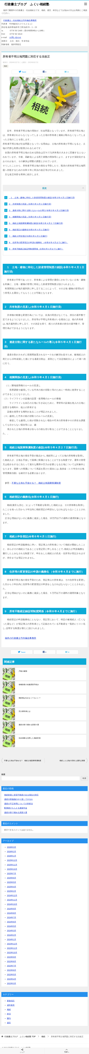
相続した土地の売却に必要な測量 (72, 761)
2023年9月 (11, 957)
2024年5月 (11, 926)
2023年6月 (11, 970)
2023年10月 (12, 952)
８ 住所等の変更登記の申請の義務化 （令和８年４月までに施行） (38, 242)
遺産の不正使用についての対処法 (18, 804)
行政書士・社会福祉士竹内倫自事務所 (20, 20)
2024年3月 (11, 930)
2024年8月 (11, 913)
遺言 (9, 1023)
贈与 (9, 1018)
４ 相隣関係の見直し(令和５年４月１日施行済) (30, 217)
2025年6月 (11, 878)
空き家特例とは (25, 711)
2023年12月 (12, 944)
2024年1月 (11, 939)
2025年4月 (11, 887)
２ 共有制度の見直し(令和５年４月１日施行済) (30, 204)
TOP (20, 1036)
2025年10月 (12, 869)
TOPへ (66, 1051)
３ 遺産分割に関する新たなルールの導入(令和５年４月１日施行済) (39, 210)
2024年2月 (11, 935)
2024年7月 (11, 917)
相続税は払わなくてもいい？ (30, 698)
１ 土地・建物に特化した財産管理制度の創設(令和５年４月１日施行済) (42, 197)
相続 (5, 66)
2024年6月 (11, 922)
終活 (9, 1014)
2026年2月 (11, 851)
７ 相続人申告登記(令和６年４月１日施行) (28, 236)
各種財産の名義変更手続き (29, 685)
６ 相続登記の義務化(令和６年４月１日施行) (29, 230)
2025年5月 (11, 882)
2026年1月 (11, 856)
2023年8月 (11, 961)
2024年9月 (11, 909)
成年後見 (11, 1005)
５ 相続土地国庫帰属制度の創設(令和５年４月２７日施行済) (36, 223)
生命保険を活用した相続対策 (30, 738)
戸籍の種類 (23, 671)
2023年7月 (11, 966)
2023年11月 (12, 948)
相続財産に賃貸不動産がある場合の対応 (21, 795)
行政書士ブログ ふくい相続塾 (26, 4)
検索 (3, 774)
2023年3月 (11, 983)
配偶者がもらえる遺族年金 (15, 808)
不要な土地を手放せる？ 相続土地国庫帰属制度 (36, 483)
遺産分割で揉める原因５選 (29, 725)
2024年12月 (12, 895)
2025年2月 (11, 891)
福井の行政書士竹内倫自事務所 (20, 638)
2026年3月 (11, 847)
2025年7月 (11, 873)
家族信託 (11, 1001)
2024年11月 (12, 900)
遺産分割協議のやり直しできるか (18, 799)
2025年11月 (12, 865)
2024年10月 (12, 904)
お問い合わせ (15, 37)
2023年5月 (11, 974)
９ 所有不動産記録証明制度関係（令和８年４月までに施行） (36, 249)
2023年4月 (11, 979)
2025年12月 (12, 860)
